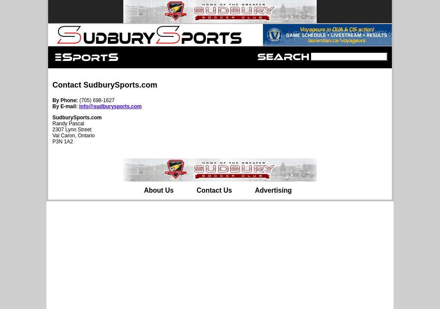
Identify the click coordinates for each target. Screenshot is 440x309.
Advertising (273, 190)
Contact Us (214, 190)
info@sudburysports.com (110, 106)
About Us (159, 190)
